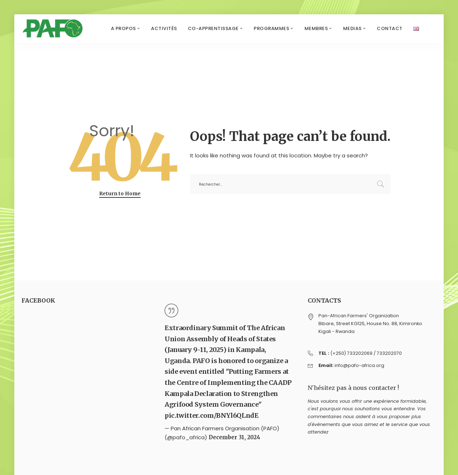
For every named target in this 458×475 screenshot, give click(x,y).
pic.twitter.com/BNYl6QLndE (212, 415)
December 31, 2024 (234, 437)
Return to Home (120, 193)
